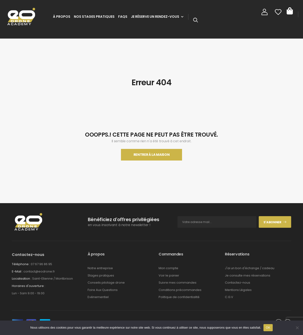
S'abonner (272, 222)
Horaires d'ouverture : (28, 286)
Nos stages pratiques (94, 16)
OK (268, 327)
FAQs (122, 16)
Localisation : (21, 278)
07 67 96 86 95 (41, 264)
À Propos (61, 16)
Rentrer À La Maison (151, 154)
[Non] (297, 327)
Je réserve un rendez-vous (155, 16)
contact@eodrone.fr (39, 271)
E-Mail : (17, 271)
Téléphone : (21, 264)
